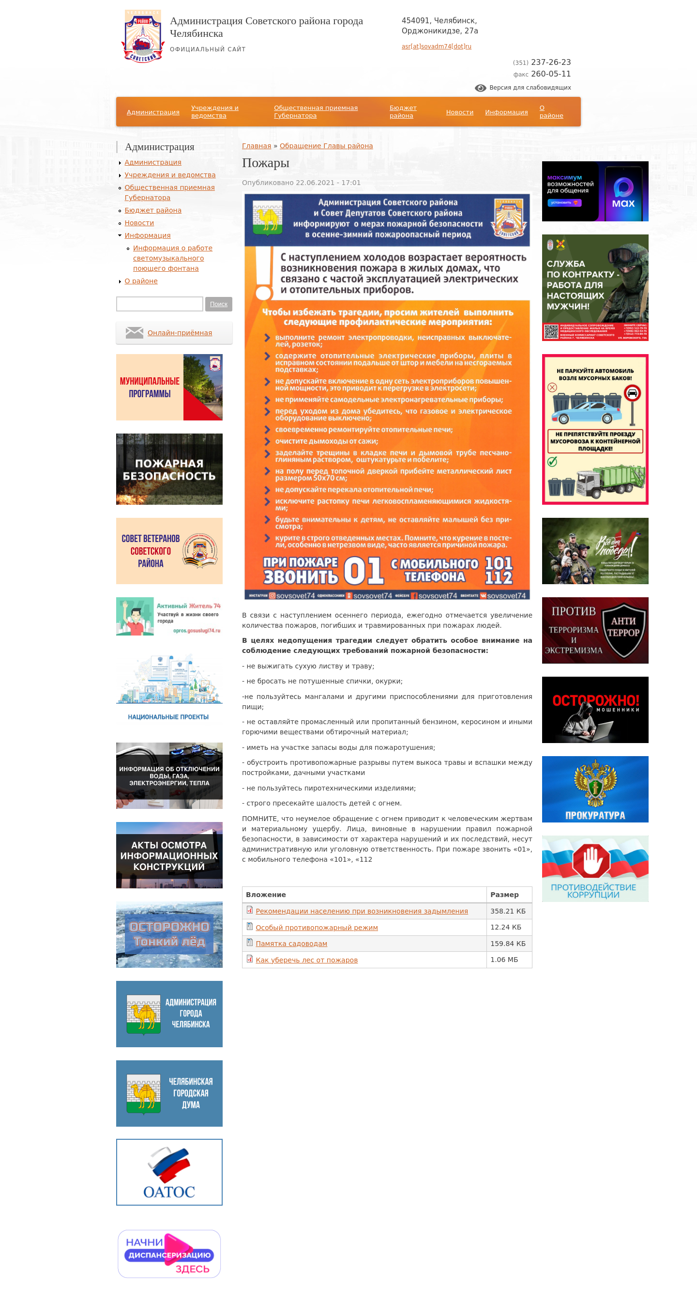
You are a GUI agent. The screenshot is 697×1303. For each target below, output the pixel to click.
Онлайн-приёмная (180, 333)
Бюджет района (403, 111)
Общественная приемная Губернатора (316, 111)
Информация (506, 112)
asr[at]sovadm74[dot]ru (436, 46)
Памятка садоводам (291, 943)
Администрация (153, 112)
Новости (460, 112)
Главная (256, 146)
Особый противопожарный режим (317, 927)
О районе (551, 111)
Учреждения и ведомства (215, 111)
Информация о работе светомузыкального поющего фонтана (172, 258)
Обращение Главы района (326, 146)
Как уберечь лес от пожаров (307, 960)
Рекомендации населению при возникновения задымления (362, 911)
